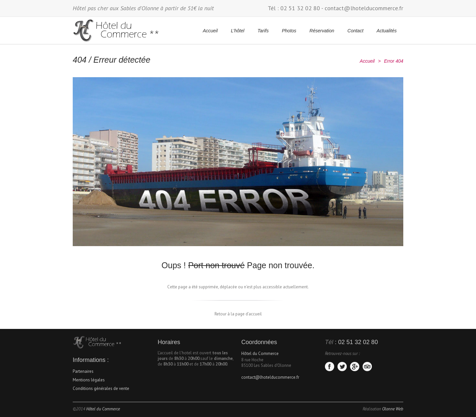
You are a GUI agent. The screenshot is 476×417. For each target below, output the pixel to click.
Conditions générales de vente (101, 388)
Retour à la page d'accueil (238, 314)
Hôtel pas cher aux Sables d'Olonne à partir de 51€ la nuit (143, 8)
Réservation (321, 30)
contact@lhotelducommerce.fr (364, 8)
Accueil (210, 30)
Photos (289, 30)
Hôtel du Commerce (260, 353)
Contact (355, 30)
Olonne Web (392, 409)
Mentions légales (89, 380)
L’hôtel (237, 30)
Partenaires (83, 371)
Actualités (387, 30)
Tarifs (263, 30)
